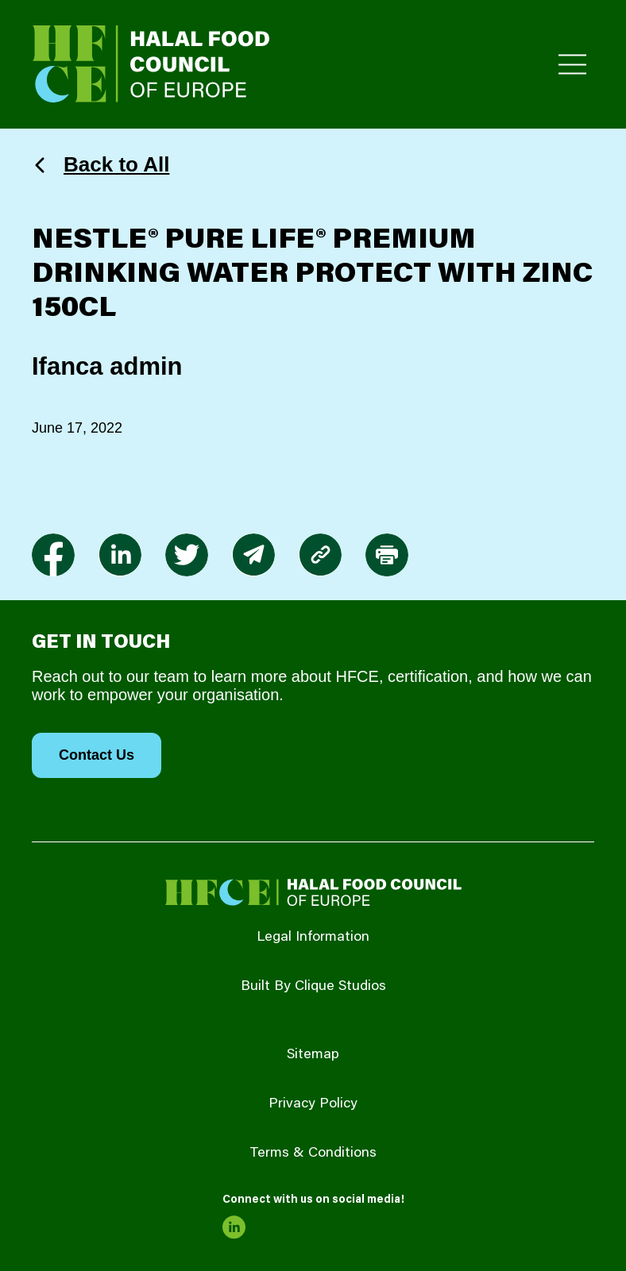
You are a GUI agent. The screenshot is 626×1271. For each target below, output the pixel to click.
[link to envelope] (253, 554)
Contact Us (96, 755)
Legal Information (313, 937)
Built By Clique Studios (313, 987)
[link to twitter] (186, 554)
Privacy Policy (313, 1104)
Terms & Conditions (313, 1153)
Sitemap (313, 1055)
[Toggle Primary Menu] (572, 65)
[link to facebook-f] (53, 554)
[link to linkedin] (120, 554)
